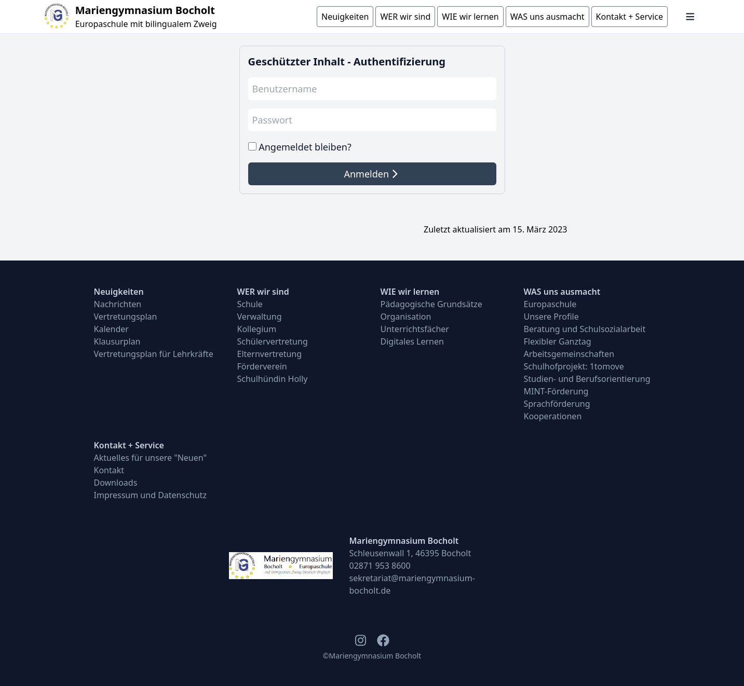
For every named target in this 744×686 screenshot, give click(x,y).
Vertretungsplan (125, 316)
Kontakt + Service (129, 445)
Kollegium (257, 329)
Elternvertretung (269, 354)
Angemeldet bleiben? (305, 147)
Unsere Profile (551, 316)
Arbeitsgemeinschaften (569, 354)
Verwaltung (259, 316)
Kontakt (109, 470)
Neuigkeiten (119, 291)
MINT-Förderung (556, 391)
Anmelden (371, 174)
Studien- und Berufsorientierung (587, 379)
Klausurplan (117, 341)
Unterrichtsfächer (415, 329)
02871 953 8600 (380, 565)
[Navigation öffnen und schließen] (690, 16)
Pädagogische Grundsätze (431, 304)
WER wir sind (263, 291)
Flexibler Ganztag (557, 341)
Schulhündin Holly (272, 379)
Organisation (406, 316)
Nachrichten (118, 304)
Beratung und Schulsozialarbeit (585, 329)
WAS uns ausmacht (562, 291)
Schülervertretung (272, 341)
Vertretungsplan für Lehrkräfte (153, 354)
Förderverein (262, 366)
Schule (250, 304)
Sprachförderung (557, 403)
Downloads (116, 482)
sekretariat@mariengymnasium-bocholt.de (412, 584)
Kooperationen (553, 416)
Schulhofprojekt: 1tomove (574, 366)
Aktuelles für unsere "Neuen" (150, 457)
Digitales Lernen (412, 341)
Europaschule (550, 304)
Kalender (111, 329)
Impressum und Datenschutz (150, 495)
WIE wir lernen (410, 291)
